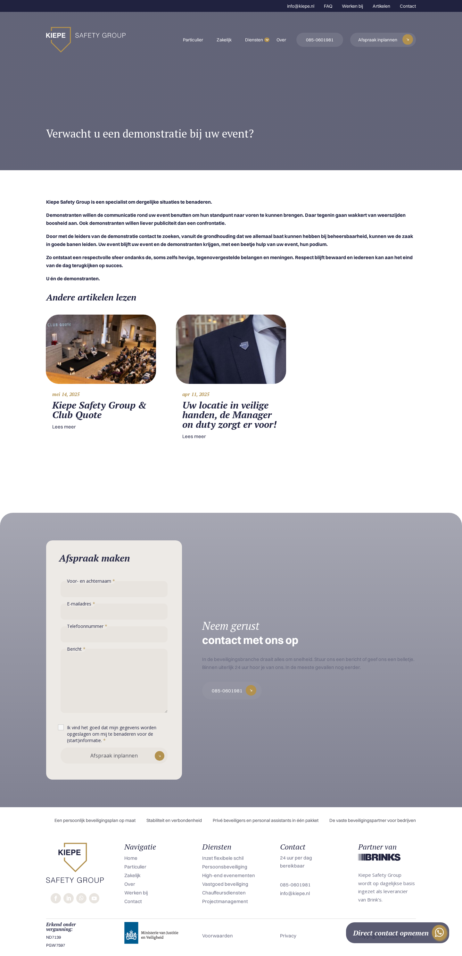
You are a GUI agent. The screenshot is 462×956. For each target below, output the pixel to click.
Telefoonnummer (87, 626)
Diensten (254, 40)
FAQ (328, 6)
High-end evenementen (228, 875)
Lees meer (64, 427)
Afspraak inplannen (377, 40)
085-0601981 (320, 40)
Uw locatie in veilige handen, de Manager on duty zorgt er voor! (229, 415)
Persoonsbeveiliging (224, 867)
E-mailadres (81, 604)
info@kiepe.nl (300, 6)
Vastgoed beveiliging (225, 884)
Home (130, 858)
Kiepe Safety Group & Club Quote (99, 410)
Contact (408, 6)
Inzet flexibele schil (222, 858)
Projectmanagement (225, 901)
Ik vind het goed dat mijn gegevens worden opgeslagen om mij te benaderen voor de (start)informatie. (111, 733)
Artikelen (381, 6)
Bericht (76, 649)
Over (281, 40)
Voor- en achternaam (91, 581)
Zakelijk (224, 40)
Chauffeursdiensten (224, 893)
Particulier (193, 40)
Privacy (288, 936)
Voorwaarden (217, 936)
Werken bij (352, 6)
